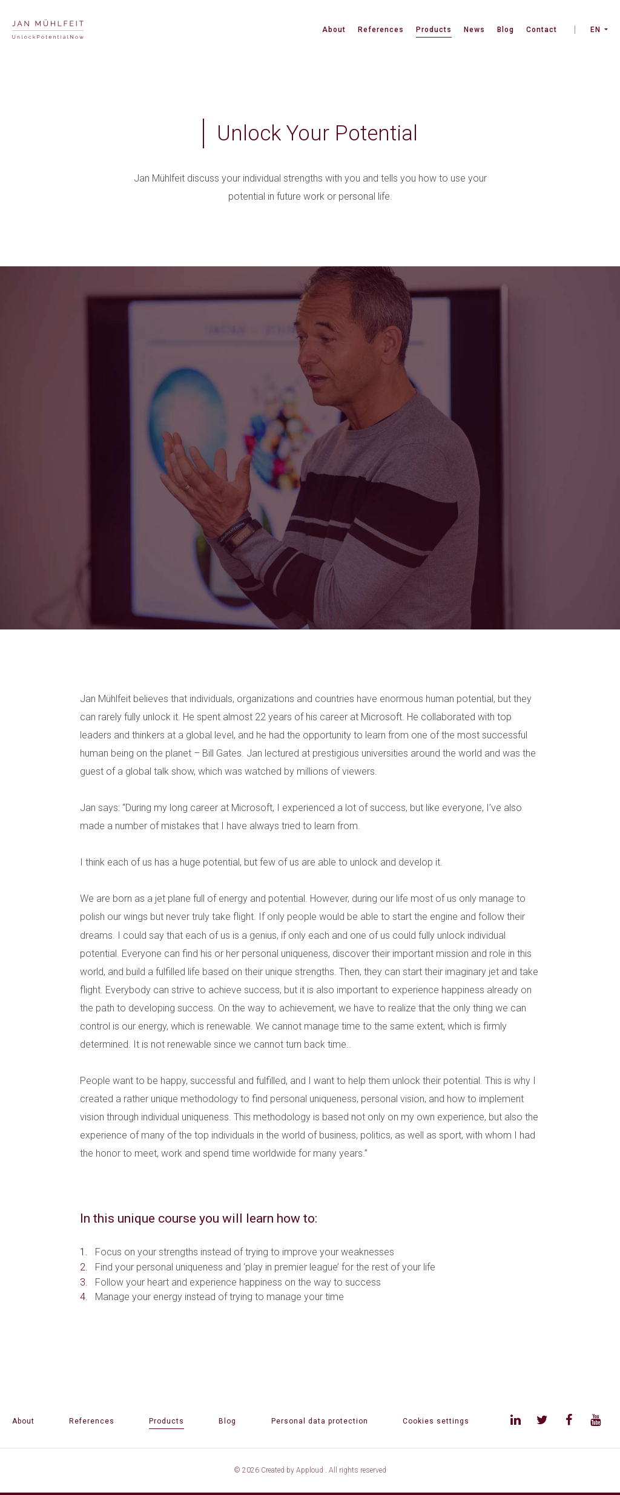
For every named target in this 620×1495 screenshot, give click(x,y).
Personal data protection (319, 1421)
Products (434, 29)
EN (595, 29)
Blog (505, 29)
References (381, 29)
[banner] (48, 30)
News (474, 29)
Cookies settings (436, 1421)
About (334, 29)
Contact (541, 29)
